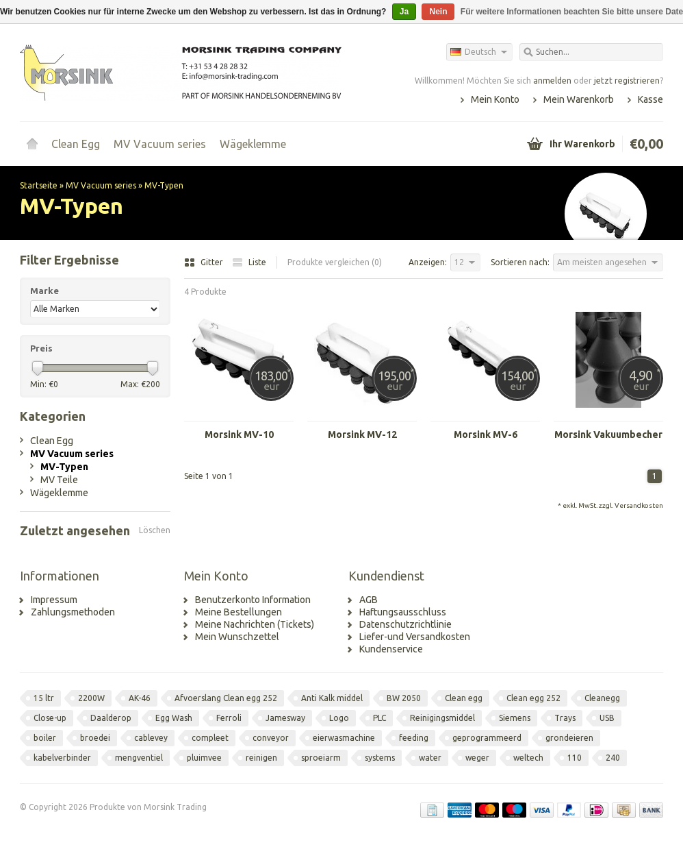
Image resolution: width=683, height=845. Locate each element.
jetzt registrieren (627, 80)
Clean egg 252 (533, 698)
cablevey (151, 737)
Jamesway (285, 717)
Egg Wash (173, 717)
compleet (210, 737)
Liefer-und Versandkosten (414, 636)
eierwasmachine (344, 737)
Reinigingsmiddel (442, 717)
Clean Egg (75, 144)
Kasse (650, 99)
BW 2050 (404, 698)
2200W (91, 698)
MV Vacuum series (160, 144)
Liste (249, 262)
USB (607, 717)
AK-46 (140, 698)
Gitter (204, 262)
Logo (339, 717)
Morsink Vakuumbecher (608, 434)
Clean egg (463, 698)
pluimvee (204, 757)
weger (477, 757)
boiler (45, 737)
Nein (438, 11)
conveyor (271, 737)
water (430, 757)
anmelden (552, 80)
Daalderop (110, 717)
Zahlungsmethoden (73, 612)
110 (574, 757)
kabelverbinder (62, 757)
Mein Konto (495, 99)
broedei (95, 737)
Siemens (514, 717)
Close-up (50, 717)
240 (613, 757)
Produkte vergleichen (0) (334, 262)
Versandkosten (639, 505)
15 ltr (44, 698)
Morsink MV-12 (362, 434)
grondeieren (569, 737)
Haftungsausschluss (402, 612)
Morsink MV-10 (239, 434)
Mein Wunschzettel (237, 636)
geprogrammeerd (486, 737)
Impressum (54, 599)
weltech (528, 757)
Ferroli (229, 717)
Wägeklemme (253, 144)
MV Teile (59, 479)
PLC (379, 717)
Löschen (154, 530)
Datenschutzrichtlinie (405, 624)
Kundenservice (391, 649)
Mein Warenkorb (578, 99)
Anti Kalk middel (332, 698)
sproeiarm (321, 757)
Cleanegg (602, 698)
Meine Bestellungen (238, 612)
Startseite (32, 144)
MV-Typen (163, 185)
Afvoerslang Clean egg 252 (226, 698)
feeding (413, 737)
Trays (565, 717)
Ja (404, 11)
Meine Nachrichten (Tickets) (254, 624)
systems (380, 757)
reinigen (261, 757)
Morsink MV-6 (485, 434)
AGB (368, 599)
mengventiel (139, 757)
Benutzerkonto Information (253, 599)
